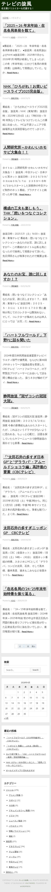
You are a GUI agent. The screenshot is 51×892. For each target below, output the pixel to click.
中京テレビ (13, 862)
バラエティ (13, 826)
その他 (12, 805)
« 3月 (6, 718)
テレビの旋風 (16, 4)
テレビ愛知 (13, 851)
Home (5, 18)
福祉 (11, 836)
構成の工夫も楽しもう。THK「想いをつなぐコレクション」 (25, 213)
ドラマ (12, 815)
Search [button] (35, 670)
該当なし (10, 872)
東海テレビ (13, 867)
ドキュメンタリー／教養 (19, 810)
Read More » (12, 72)
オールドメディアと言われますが (20, 770)
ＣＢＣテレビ (14, 846)
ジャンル (10, 790)
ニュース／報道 (15, 821)
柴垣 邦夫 (15, 98)
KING (13, 37)
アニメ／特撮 (14, 795)
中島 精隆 (15, 225)
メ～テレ (12, 857)
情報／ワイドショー (17, 831)
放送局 (9, 841)
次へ (33, 646)
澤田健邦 (14, 159)
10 (28, 646)
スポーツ (12, 800)
